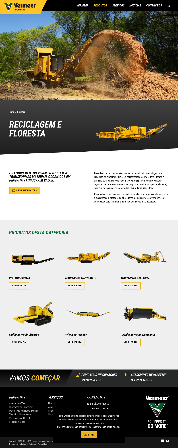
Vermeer (83, 5)
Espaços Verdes (17, 421)
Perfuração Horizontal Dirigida (23, 410)
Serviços (118, 5)
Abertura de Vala (17, 403)
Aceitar (89, 434)
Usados (51, 403)
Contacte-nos (91, 380)
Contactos (154, 5)
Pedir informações (24, 190)
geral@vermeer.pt (100, 403)
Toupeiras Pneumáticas (20, 414)
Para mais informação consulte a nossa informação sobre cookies (88, 426)
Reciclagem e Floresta (20, 418)
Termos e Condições (17, 444)
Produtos (100, 5)
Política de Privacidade (38, 444)
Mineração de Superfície (21, 407)
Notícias (135, 5)
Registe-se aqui (141, 380)
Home (11, 112)
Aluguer (52, 407)
